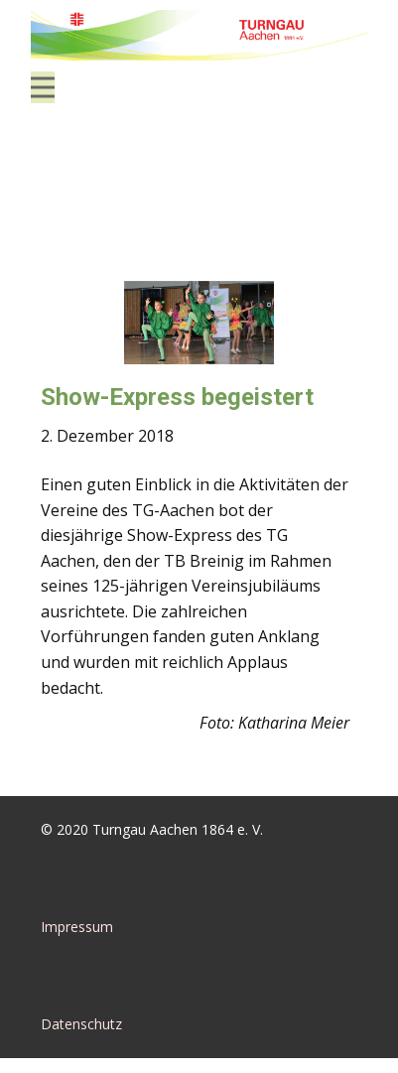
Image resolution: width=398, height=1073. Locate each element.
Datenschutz (81, 1023)
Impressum (77, 926)
